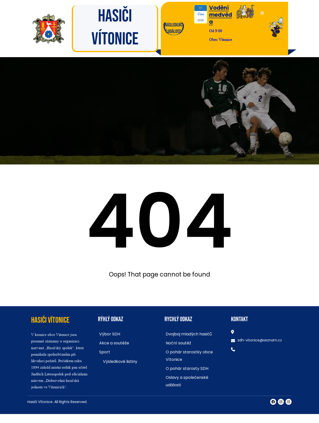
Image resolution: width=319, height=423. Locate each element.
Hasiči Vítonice (50, 320)
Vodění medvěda (220, 15)
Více (212, 48)
